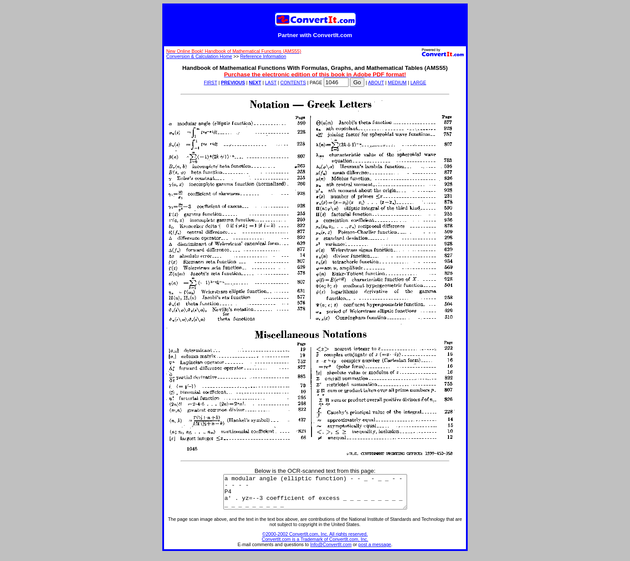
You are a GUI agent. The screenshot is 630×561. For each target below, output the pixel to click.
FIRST (210, 82)
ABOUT (376, 82)
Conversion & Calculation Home (199, 56)
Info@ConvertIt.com (331, 551)
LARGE (418, 82)
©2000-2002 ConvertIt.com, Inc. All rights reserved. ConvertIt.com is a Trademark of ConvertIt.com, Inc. (315, 543)
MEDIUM (397, 82)
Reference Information (263, 56)
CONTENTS (293, 82)
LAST (270, 82)
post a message (374, 551)
